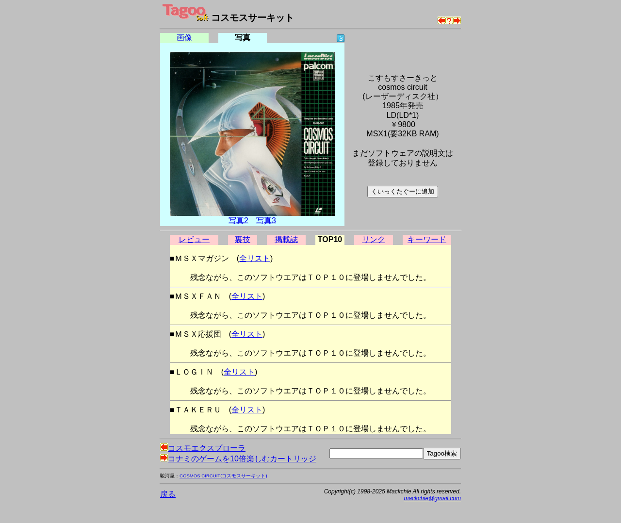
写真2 (238, 220)
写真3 (266, 220)
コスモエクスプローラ (202, 448)
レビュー (194, 239)
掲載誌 (286, 239)
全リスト (254, 258)
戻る (168, 494)
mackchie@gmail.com (432, 498)
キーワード (427, 239)
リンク (373, 239)
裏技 (242, 239)
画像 (184, 37)
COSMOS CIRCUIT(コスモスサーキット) (223, 475)
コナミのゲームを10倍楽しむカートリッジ (238, 459)
